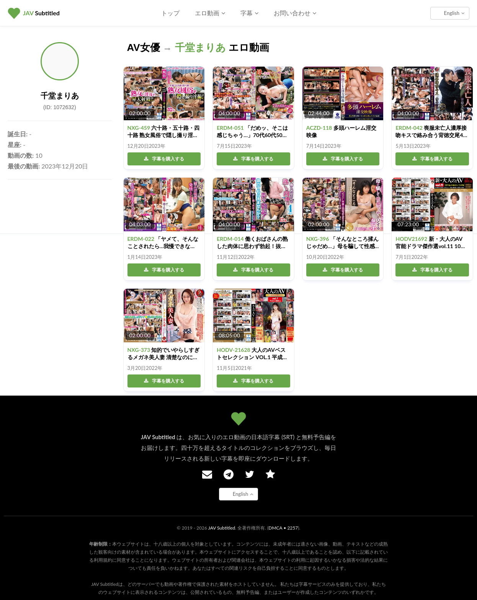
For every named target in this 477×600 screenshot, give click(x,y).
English (454, 13)
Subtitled (41, 12)
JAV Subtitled (221, 528)
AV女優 (143, 47)
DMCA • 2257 (283, 528)
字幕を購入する (164, 159)
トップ (170, 12)
